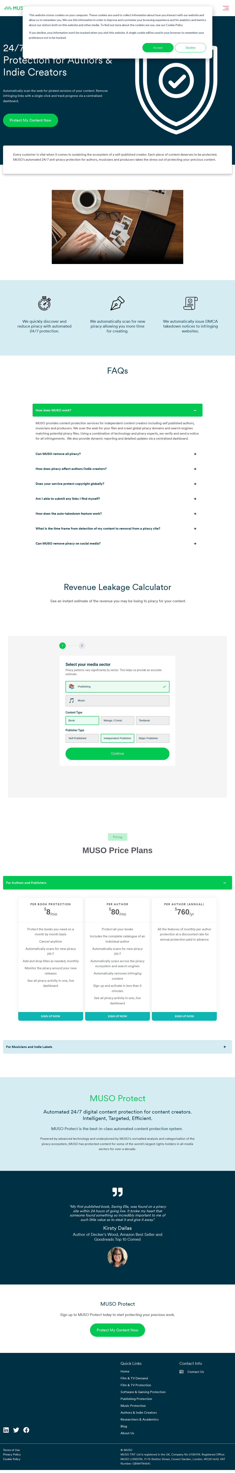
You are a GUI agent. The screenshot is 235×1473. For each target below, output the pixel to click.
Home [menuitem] (125, 1374)
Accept (158, 47)
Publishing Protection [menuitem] (136, 1402)
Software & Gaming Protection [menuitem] (143, 1395)
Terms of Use (11, 1453)
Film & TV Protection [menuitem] (136, 1388)
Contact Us (191, 1375)
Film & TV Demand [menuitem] (134, 1381)
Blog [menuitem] (124, 1429)
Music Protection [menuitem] (133, 1409)
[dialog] (117, 32)
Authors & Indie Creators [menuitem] (139, 1415)
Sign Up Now (47, 1024)
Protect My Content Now (30, 120)
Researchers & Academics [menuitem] (140, 1422)
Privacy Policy (12, 1457)
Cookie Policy (11, 1462)
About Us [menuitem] (127, 1436)
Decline (190, 47)
